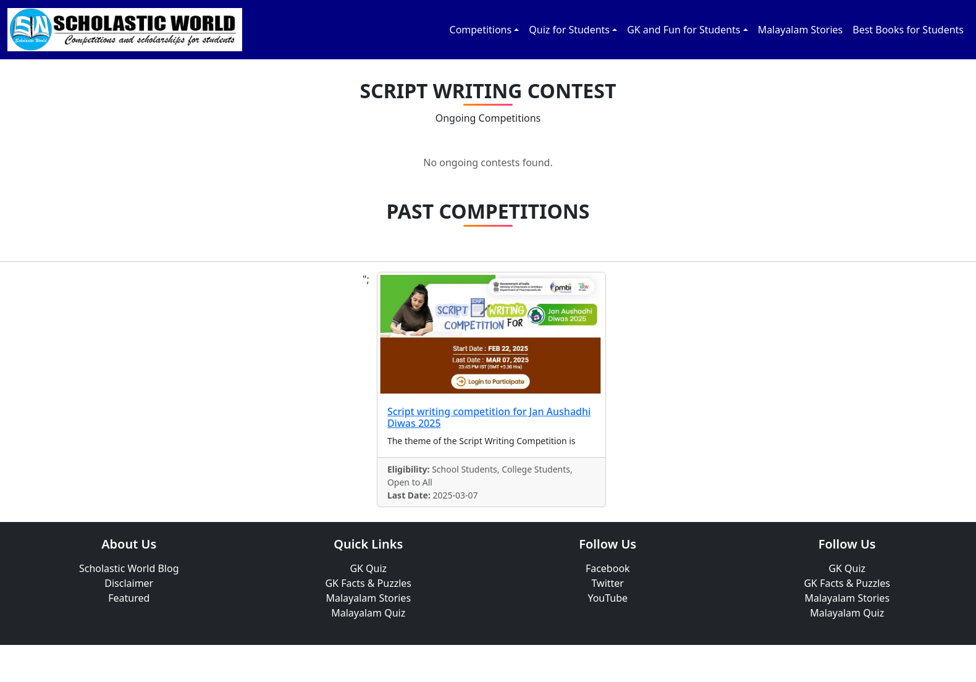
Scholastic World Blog (129, 568)
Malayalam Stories (800, 29)
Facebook (608, 568)
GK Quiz (368, 568)
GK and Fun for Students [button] (683, 29)
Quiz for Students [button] (569, 29)
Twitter (608, 583)
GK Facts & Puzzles (368, 583)
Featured (128, 598)
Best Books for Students (908, 29)
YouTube (607, 598)
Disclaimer (128, 583)
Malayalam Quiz (368, 613)
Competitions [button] (481, 29)
